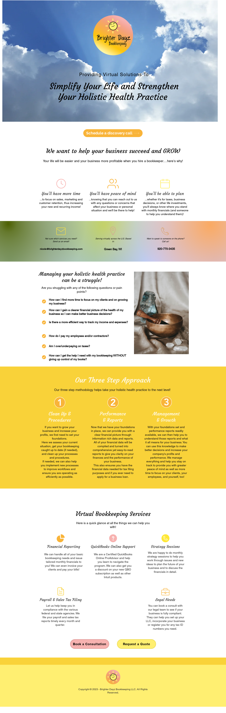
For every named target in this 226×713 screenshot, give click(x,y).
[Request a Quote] (136, 644)
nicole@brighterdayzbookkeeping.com (61, 248)
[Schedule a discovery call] (113, 133)
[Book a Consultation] (89, 644)
